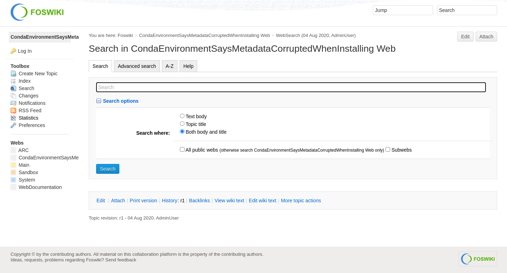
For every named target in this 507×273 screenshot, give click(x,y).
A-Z (170, 66)
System (23, 180)
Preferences (28, 125)
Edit (465, 36)
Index (21, 81)
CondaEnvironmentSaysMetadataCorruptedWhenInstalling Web (204, 35)
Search (100, 66)
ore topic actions (301, 200)
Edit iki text (262, 200)
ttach (118, 200)
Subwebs (401, 150)
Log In (25, 51)
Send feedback (120, 259)
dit (101, 200)
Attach (487, 36)
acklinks (199, 200)
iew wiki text (229, 200)
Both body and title (205, 132)
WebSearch (288, 35)
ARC (20, 150)
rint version (143, 200)
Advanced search (137, 66)
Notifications (28, 103)
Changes (24, 96)
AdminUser (342, 35)
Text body (195, 116)
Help (188, 66)
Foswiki (125, 35)
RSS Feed (26, 110)
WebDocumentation (36, 187)
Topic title (195, 124)
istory (169, 200)
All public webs (201, 150)
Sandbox (24, 172)
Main (20, 165)
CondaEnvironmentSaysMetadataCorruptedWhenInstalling (41, 37)
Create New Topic (34, 73)
